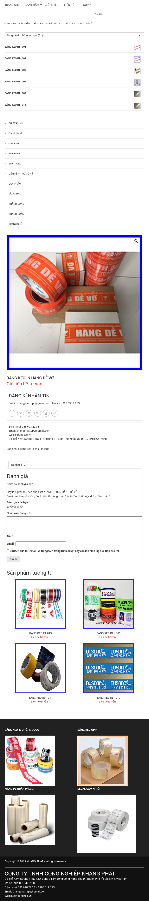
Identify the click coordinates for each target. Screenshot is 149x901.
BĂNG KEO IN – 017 (108, 697)
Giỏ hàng (14, 153)
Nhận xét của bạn (18, 513)
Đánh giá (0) (18, 464)
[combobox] (74, 35)
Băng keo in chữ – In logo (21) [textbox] (73, 35)
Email (11, 543)
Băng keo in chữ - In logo (48, 23)
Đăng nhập (16, 133)
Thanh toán (16, 213)
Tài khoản (15, 193)
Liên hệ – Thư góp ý (21, 173)
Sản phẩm (24, 23)
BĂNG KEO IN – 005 (108, 633)
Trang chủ (10, 23)
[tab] (18, 464)
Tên (10, 536)
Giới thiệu (15, 163)
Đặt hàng (15, 143)
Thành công (16, 203)
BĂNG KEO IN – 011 (41, 697)
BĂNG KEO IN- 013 (40, 633)
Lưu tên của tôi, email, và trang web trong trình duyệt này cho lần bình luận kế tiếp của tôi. (65, 551)
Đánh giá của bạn (18, 502)
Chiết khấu (16, 123)
